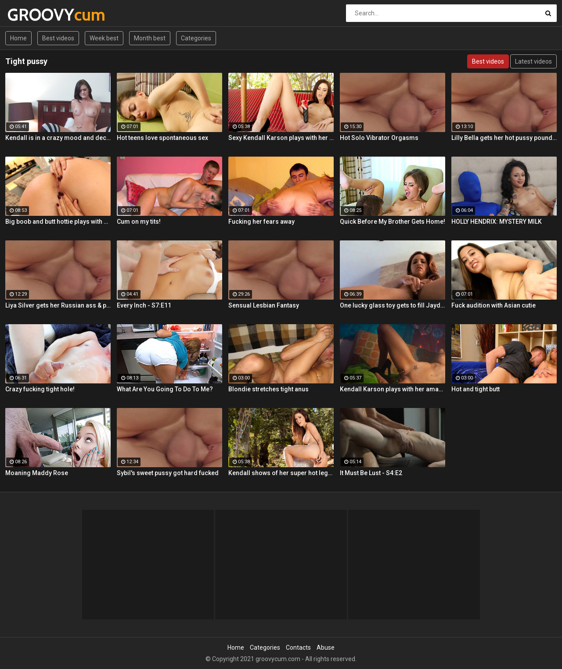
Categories (196, 38)
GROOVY (30, 14)
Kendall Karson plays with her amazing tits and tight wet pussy (392, 389)
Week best (104, 38)
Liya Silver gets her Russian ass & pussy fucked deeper (58, 305)
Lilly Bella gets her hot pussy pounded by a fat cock (504, 137)
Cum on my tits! (139, 221)
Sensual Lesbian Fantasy (263, 305)
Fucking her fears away (261, 221)
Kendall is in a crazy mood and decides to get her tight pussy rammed (58, 137)
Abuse (326, 647)
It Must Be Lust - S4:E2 (371, 472)
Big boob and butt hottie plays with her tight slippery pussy (58, 221)
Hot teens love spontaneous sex (162, 137)
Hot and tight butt (475, 389)
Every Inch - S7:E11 (144, 305)
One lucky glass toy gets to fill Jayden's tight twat (392, 305)
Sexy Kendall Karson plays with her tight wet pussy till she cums (281, 137)
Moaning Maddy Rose (36, 472)
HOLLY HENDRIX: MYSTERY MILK (496, 221)
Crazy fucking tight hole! (40, 389)
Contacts (298, 647)
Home (18, 38)
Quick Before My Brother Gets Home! (392, 221)
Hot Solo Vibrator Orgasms (379, 137)
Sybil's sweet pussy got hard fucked (168, 472)
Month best (150, 38)
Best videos (58, 38)
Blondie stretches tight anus (268, 389)
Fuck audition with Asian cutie (493, 305)
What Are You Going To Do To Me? (165, 389)
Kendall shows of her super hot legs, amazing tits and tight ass (281, 472)
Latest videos (533, 61)
